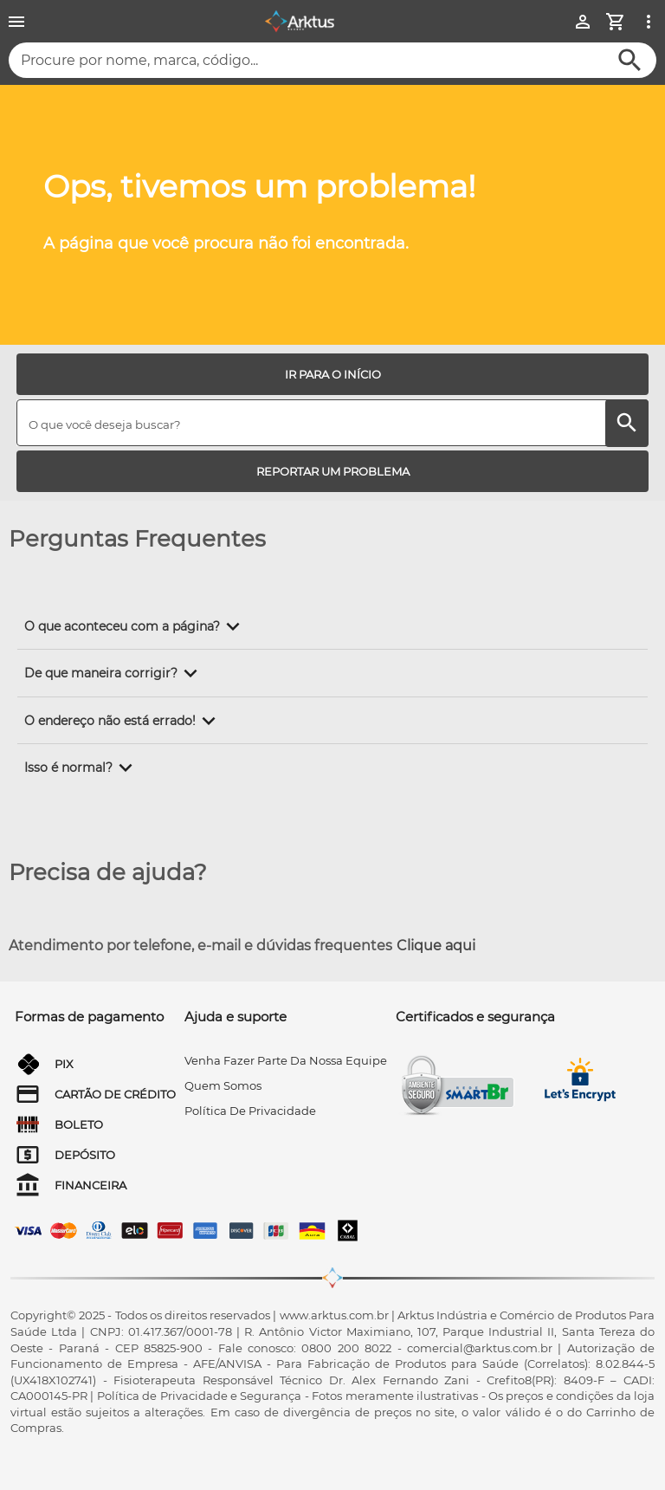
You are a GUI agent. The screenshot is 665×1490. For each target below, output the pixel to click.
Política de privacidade (250, 1111)
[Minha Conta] (582, 21)
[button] (135, 626)
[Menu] (16, 21)
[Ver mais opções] (648, 21)
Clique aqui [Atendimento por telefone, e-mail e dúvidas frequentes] (436, 945)
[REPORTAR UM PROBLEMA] (332, 471)
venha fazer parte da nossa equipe (285, 1060)
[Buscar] (630, 60)
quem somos (222, 1085)
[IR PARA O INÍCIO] (332, 374)
